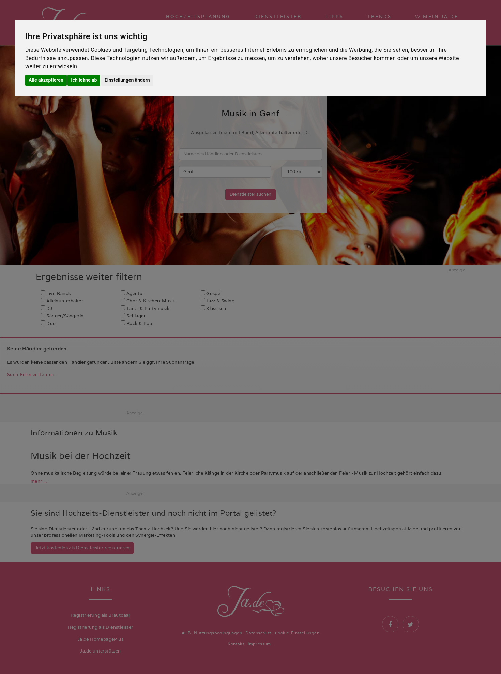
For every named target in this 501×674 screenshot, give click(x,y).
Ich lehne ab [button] (84, 80)
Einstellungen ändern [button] (127, 80)
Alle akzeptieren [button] (46, 80)
